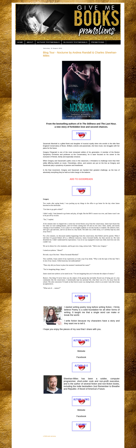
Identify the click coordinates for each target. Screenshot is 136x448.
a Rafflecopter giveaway (49, 436)
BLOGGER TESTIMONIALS (75, 42)
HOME (20, 42)
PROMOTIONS (97, 42)
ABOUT (30, 42)
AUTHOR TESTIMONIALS (48, 42)
